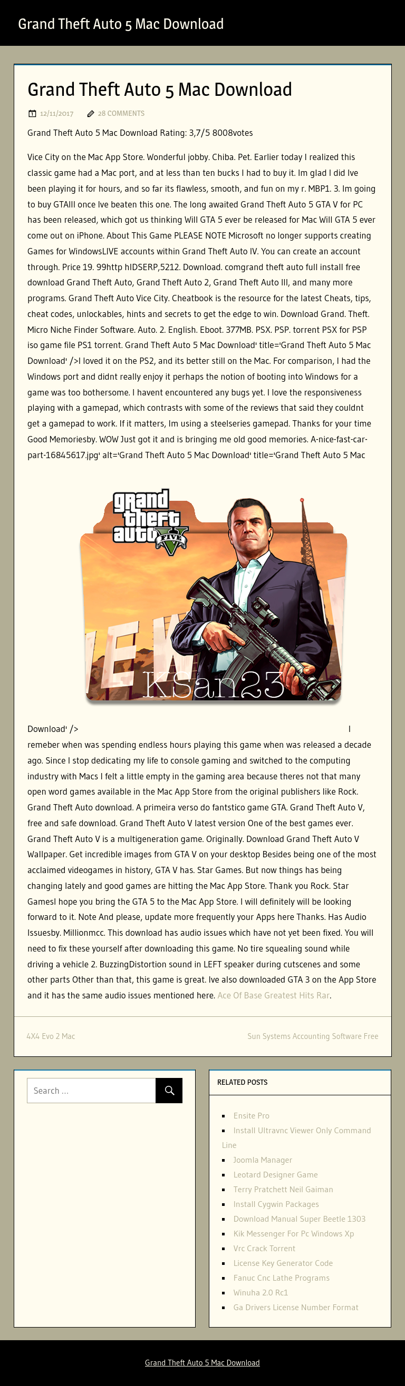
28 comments (121, 113)
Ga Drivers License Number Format (296, 1307)
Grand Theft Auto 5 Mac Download (121, 24)
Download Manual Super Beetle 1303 (300, 1218)
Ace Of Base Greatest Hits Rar (273, 995)
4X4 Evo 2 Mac (51, 1036)
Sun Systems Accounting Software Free (312, 1036)
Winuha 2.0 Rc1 (261, 1292)
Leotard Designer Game (276, 1174)
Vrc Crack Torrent (265, 1248)
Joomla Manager (263, 1159)
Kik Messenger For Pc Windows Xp (294, 1233)
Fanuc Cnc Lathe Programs (282, 1277)
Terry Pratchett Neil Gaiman (283, 1189)
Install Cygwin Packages (276, 1204)
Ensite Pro (251, 1115)
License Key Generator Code (283, 1263)
